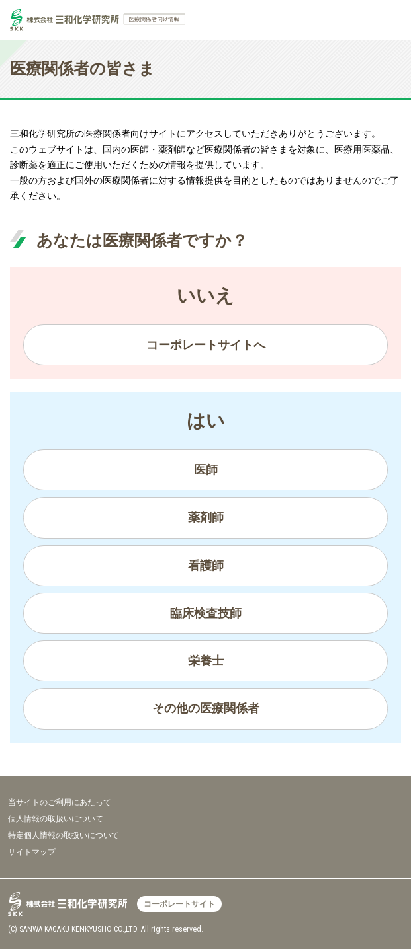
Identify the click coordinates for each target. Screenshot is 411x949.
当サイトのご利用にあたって (59, 802)
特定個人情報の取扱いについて (63, 835)
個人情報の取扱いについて (55, 818)
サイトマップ (32, 851)
